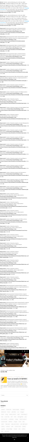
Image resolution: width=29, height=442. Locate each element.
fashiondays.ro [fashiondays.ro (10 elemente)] (24, 413)
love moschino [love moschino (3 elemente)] (4, 418)
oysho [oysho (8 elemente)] (2, 423)
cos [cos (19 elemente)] (18, 411)
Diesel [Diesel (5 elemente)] (2, 413)
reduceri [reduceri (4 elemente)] (3, 425)
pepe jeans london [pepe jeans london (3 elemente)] (15, 423)
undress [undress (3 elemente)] (23, 428)
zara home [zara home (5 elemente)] (7, 430)
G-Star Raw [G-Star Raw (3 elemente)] (7, 416)
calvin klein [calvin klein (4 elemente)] (14, 411)
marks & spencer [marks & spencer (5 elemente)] (23, 418)
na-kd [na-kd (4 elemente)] (20, 420)
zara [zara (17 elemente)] (2, 430)
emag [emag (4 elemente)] (6, 413)
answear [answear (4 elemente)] (3, 408)
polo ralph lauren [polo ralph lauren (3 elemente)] (24, 423)
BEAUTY (22, 376)
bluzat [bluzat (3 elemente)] (8, 411)
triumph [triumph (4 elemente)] (15, 428)
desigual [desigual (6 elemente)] (22, 411)
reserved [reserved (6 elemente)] (8, 425)
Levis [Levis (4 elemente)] (26, 416)
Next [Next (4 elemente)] (23, 420)
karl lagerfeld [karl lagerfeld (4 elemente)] (20, 416)
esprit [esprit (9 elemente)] (18, 413)
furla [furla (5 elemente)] (2, 416)
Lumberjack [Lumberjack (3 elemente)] (11, 418)
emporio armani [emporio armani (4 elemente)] (12, 413)
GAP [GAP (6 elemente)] (12, 416)
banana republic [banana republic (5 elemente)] (16, 408)
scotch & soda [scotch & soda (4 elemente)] (18, 425)
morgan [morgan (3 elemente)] (15, 420)
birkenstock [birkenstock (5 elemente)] (3, 411)
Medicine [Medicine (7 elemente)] (10, 420)
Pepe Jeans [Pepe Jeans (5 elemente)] (7, 423)
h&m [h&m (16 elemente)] (15, 416)
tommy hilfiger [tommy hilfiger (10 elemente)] (9, 428)
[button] (2, 351)
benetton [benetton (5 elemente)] (22, 408)
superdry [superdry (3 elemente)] (3, 428)
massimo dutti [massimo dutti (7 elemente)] (4, 420)
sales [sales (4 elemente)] (12, 425)
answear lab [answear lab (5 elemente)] (8, 408)
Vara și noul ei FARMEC (17, 378)
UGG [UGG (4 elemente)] (19, 428)
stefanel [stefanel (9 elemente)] (24, 425)
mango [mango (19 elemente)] (16, 418)
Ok (14, 439)
